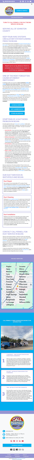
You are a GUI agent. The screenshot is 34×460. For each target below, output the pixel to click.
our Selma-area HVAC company (13, 95)
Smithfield (23, 294)
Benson (9, 271)
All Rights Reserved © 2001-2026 (21, 458)
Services (16, 455)
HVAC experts (21, 170)
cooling (4, 84)
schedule (25, 167)
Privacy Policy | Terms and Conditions (17, 459)
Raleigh (22, 289)
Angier (9, 266)
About (25, 455)
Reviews (17, 456)
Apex (8, 269)
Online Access (14, 458)
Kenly (8, 297)
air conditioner (22, 123)
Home (9, 455)
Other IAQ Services (17, 113)
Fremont (9, 282)
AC (27, 190)
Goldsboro (10, 292)
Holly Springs (11, 294)
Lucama (22, 266)
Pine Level (23, 284)
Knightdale (10, 300)
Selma (21, 292)
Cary (8, 274)
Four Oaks (10, 279)
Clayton (9, 277)
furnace (16, 123)
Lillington (10, 305)
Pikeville (22, 282)
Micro (21, 269)
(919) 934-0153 (9, 1)
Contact (26, 456)
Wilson (22, 300)
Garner (9, 289)
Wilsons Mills (24, 302)
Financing (8, 456)
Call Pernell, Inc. (28, 51)
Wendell (22, 297)
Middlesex (23, 271)
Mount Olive (24, 274)
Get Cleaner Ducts (17, 109)
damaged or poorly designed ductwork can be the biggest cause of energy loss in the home (16, 89)
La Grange (10, 302)
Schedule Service (22, 10)
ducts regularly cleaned (13, 199)
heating (27, 82)
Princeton (23, 287)
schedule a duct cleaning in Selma (12, 207)
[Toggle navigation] (17, 4)
